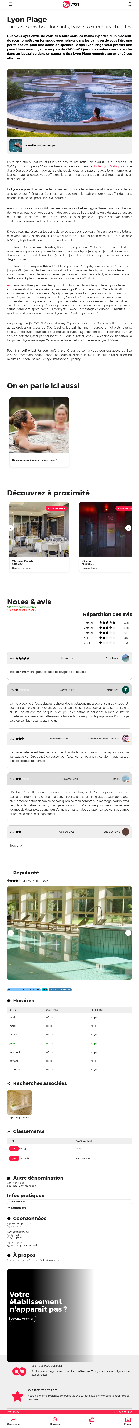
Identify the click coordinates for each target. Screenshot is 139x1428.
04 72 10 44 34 (14, 1242)
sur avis (40, 881)
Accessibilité (18, 1201)
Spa (78, 1148)
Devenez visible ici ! (22, 1318)
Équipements (18, 1208)
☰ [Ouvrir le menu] (10, 4)
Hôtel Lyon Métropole (109, 166)
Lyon (74, 4)
